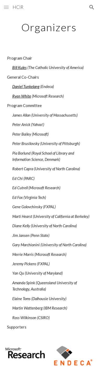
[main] (49, 27)
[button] (6, 7)
